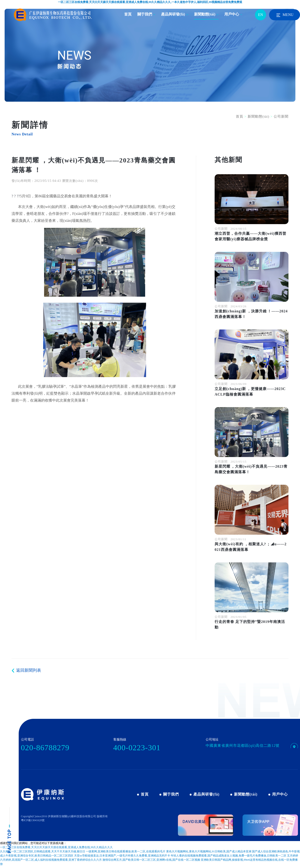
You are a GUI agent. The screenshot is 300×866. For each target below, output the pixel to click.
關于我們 (144, 14)
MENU (284, 15)
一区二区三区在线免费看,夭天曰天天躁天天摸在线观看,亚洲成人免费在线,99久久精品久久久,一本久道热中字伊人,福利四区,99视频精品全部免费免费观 (150, 2)
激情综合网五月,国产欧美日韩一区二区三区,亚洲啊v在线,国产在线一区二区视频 (151, 859)
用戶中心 (231, 14)
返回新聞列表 (28, 670)
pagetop (9, 830)
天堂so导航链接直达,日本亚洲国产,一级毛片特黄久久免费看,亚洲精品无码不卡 (122, 855)
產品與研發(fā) (173, 14)
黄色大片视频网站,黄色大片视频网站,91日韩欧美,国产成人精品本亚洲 (208, 851)
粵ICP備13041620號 (33, 820)
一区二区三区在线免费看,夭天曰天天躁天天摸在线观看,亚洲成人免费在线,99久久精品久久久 (56, 847)
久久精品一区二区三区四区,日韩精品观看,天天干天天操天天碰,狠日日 (42, 851)
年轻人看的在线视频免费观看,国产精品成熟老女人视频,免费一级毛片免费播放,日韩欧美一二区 (228, 855)
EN (260, 15)
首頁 (128, 14)
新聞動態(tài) (204, 14)
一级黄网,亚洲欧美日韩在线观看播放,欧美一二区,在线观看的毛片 (125, 851)
